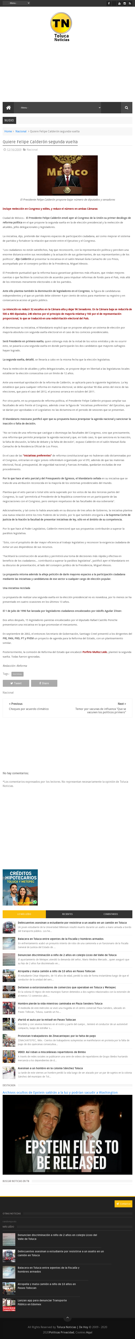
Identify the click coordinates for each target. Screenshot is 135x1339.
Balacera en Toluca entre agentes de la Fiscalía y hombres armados (61, 939)
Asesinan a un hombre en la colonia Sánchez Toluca (50, 1068)
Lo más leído (24, 914)
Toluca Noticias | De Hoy (72, 1327)
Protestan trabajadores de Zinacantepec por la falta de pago (57, 1036)
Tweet (15, 683)
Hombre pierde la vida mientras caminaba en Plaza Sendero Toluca (60, 1003)
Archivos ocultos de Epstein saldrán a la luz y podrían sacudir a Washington (60, 1092)
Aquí (89, 1332)
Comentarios (111, 914)
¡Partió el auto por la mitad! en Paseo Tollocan (47, 1019)
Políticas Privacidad (61, 1332)
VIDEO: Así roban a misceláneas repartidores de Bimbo (52, 1052)
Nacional (21, 131)
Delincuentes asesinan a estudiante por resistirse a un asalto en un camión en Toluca (72, 922)
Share (41, 683)
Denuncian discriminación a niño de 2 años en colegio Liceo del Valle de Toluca (67, 955)
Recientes (67, 914)
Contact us (123, 1203)
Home (8, 131)
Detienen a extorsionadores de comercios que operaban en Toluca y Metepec (67, 987)
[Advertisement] (33, 72)
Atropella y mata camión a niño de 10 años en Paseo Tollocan (56, 971)
